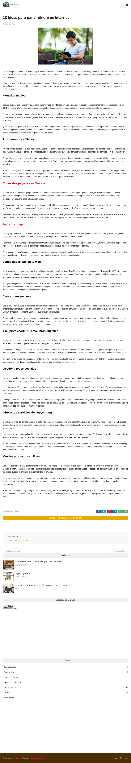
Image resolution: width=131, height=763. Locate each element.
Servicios (124, 758)
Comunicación (11, 511)
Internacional (66, 687)
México (66, 692)
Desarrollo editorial (66, 682)
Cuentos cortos (66, 677)
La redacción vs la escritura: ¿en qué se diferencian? (38, 561)
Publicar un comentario (17, 540)
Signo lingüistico (22, 573)
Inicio (115, 758)
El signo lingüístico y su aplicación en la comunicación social (41, 585)
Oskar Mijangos (37, 758)
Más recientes (13, 551)
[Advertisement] (65, 634)
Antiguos (119, 551)
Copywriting (66, 672)
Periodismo (66, 697)
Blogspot (16, 758)
